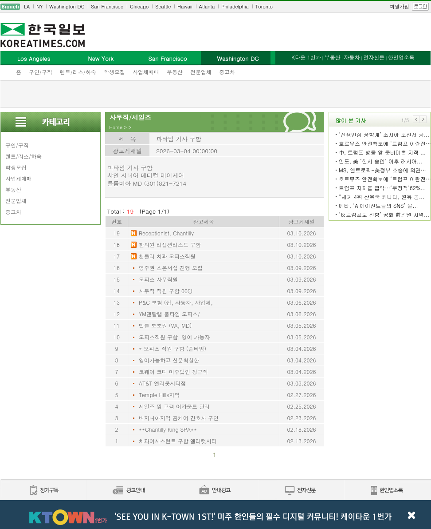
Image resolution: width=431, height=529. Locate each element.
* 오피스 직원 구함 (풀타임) (172, 348)
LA (27, 6)
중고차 (227, 72)
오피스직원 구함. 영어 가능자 (174, 337)
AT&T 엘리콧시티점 (162, 383)
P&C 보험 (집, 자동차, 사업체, (176, 302)
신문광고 (129, 490)
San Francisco (107, 6)
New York (100, 58)
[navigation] (215, 6)
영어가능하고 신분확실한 (169, 360)
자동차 (352, 57)
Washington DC (66, 6)
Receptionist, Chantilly (166, 233)
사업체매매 (146, 72)
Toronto (264, 6)
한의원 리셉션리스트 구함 (170, 244)
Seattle (163, 6)
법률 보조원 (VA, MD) (165, 325)
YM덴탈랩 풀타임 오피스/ (169, 314)
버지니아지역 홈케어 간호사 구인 (179, 418)
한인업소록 (401, 57)
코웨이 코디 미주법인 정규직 (173, 371)
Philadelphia (235, 6)
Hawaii (184, 6)
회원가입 (399, 6)
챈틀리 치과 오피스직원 (167, 256)
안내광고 (215, 490)
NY (39, 6)
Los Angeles (33, 58)
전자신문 (373, 57)
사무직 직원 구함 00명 (166, 290)
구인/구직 (40, 72)
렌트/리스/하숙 (78, 72)
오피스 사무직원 (158, 279)
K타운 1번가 (306, 57)
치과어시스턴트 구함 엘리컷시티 (178, 441)
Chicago (139, 6)
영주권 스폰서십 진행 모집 (171, 267)
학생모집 (114, 72)
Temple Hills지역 (159, 394)
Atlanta (207, 6)
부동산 (175, 72)
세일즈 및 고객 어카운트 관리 (174, 406)
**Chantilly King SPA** (168, 429)
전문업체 (201, 72)
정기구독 (43, 490)
